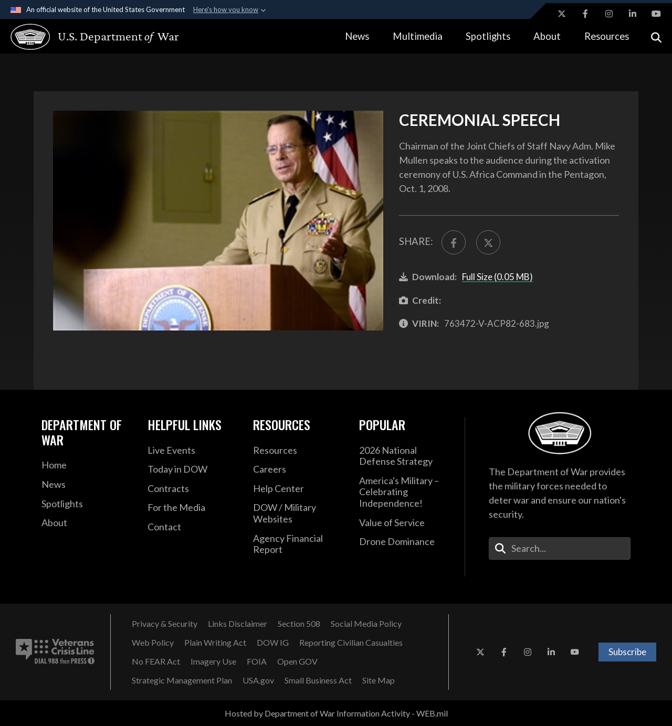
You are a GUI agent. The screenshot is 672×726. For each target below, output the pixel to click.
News (357, 36)
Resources (606, 36)
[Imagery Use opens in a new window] (213, 661)
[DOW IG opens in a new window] (272, 642)
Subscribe (627, 651)
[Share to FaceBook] (454, 242)
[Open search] (656, 36)
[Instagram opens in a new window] (609, 14)
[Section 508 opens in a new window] (299, 623)
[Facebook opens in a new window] (585, 14)
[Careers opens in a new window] (298, 469)
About (547, 36)
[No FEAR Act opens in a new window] (156, 661)
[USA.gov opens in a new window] (258, 680)
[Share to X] (488, 242)
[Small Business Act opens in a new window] (318, 680)
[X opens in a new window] (562, 14)
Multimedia (418, 36)
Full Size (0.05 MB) (497, 276)
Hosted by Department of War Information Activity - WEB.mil (336, 713)
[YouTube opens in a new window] (656, 14)
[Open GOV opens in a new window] (297, 661)
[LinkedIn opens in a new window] (632, 14)
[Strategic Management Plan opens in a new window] (182, 680)
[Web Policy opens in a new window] (153, 642)
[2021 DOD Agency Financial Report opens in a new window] (298, 544)
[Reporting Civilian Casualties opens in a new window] (351, 642)
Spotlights (488, 36)
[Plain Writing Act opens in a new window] (215, 642)
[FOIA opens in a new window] (257, 661)
